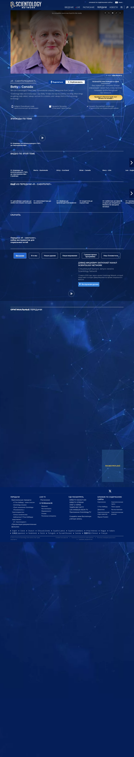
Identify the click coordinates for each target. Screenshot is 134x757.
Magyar (103, 531)
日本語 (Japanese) (18, 533)
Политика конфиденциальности (106, 537)
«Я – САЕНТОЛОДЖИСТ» (23, 81)
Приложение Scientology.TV (80, 512)
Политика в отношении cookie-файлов (82, 537)
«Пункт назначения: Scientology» (23, 507)
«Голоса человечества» (20, 514)
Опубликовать (75, 82)
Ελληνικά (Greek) (44, 531)
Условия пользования (62, 537)
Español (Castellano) (75, 531)
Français (104, 533)
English (14, 531)
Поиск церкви (115, 506)
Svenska (78, 533)
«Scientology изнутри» (20, 505)
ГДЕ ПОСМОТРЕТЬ (76, 497)
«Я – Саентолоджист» (19, 522)
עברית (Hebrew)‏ (91, 531)
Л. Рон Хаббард (102, 506)
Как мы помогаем (116, 509)
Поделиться (57, 82)
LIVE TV (43, 497)
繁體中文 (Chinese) (91, 533)
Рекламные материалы (48, 516)
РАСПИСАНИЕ (88, 7)
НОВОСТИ (114, 7)
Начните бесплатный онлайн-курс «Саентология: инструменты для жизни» (104, 107)
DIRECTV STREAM (77, 502)
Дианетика (101, 509)
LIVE (78, 7)
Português (51, 533)
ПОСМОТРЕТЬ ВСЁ (112, 466)
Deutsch (31, 531)
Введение (44, 506)
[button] (131, 162)
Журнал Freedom (103, 517)
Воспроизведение (89, 284)
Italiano (112, 531)
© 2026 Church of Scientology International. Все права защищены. (25, 538)
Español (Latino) (59, 531)
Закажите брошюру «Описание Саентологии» (61, 107)
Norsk (42, 533)
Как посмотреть (46, 508)
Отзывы (43, 513)
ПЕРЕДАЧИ (102, 7)
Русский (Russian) (65, 533)
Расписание (45, 500)
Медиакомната (46, 511)
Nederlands (32, 533)
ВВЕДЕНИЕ (69, 7)
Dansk (22, 531)
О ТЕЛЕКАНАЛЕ (46, 503)
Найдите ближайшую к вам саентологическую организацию (26, 107)
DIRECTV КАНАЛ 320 (78, 500)
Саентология (102, 502)
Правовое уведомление (85, 539)
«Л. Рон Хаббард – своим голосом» (24, 502)
